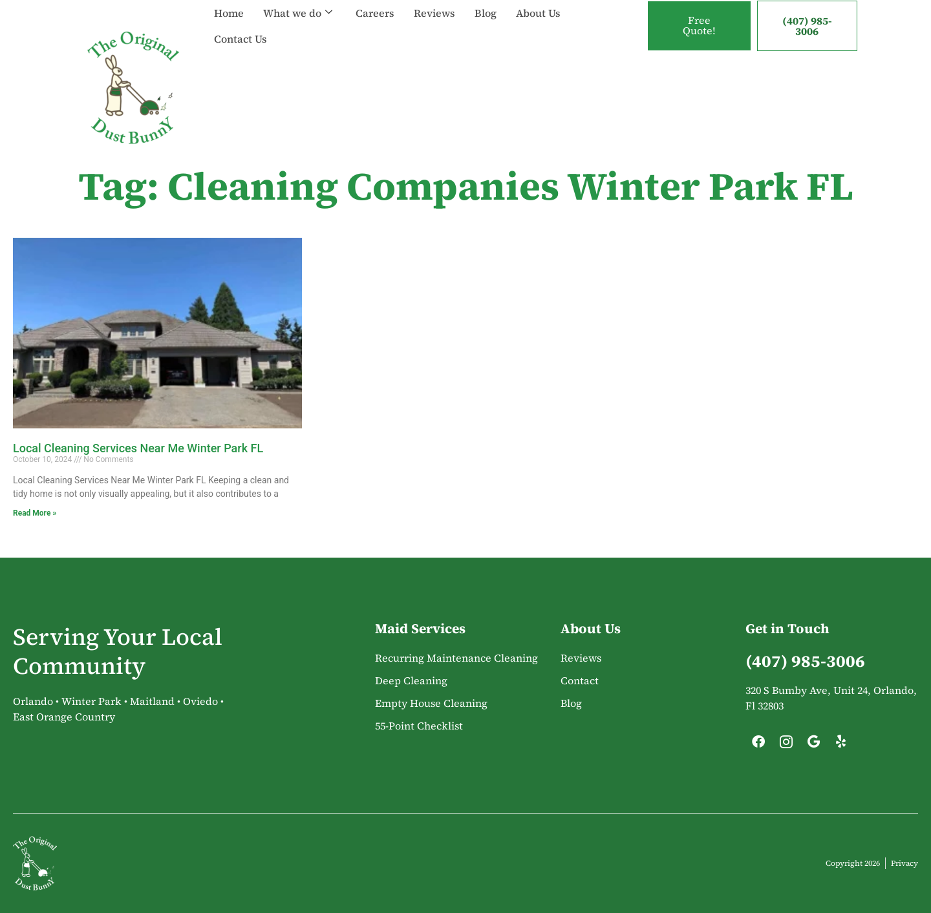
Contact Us (240, 39)
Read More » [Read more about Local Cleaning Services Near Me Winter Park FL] (34, 513)
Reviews (434, 13)
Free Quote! (699, 26)
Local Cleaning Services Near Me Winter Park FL (138, 448)
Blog (486, 13)
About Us (538, 13)
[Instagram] (786, 745)
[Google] (813, 745)
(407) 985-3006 (807, 26)
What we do (297, 13)
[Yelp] (841, 745)
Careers (375, 13)
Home (229, 13)
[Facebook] (758, 745)
